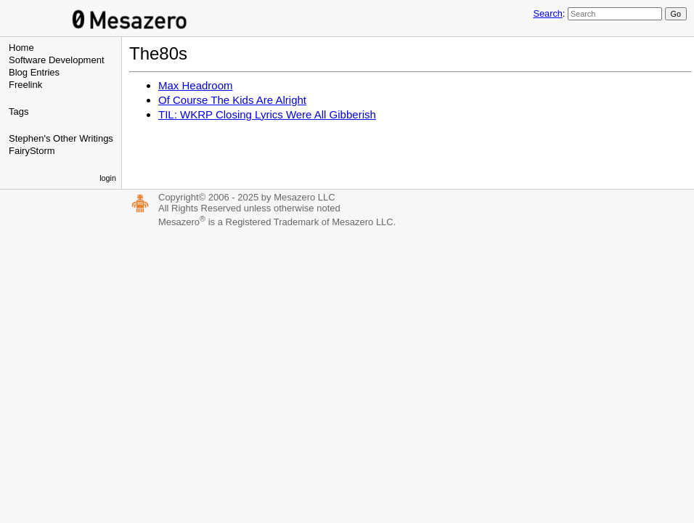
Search (547, 13)
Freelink (25, 84)
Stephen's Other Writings (61, 138)
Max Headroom (195, 85)
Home (21, 47)
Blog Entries (34, 72)
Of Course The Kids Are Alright (232, 100)
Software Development (57, 59)
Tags (18, 111)
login (107, 178)
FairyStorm (32, 150)
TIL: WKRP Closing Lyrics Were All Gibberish (267, 114)
